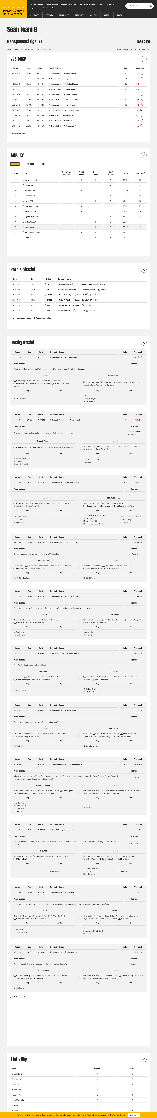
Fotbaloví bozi (70, 74)
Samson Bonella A (82, 287)
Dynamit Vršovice (57, 79)
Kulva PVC (69, 121)
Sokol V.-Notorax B (66, 297)
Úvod (9, 49)
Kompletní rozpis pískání (21, 305)
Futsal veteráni (48, 8)
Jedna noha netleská (67, 276)
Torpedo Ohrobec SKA (87, 271)
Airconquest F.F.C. (90, 276)
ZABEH (49, 281)
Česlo (83, 297)
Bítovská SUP (64, 281)
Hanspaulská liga (37, 4)
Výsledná (30, 160)
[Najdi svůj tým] (138, 6)
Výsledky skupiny (18, 133)
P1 (39, 74)
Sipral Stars (70, 105)
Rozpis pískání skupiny (44, 305)
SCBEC (41, 105)
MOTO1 (49, 271)
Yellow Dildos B (71, 94)
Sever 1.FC (63, 292)
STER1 (40, 110)
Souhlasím (133, 1115)
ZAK (48, 292)
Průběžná (15, 160)
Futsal (100, 4)
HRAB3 (41, 100)
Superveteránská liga (69, 4)
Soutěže (16, 49)
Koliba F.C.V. (81, 281)
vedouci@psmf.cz (143, 49)
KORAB (41, 126)
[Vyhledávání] (151, 6)
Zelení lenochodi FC (58, 110)
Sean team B (56, 74)
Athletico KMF (56, 89)
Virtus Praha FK (57, 100)
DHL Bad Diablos (71, 84)
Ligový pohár (35, 8)
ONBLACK (54, 115)
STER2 (41, 79)
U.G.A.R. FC (63, 287)
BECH (40, 84)
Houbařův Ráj (56, 126)
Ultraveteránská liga (87, 4)
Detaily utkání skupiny (20, 977)
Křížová (44, 160)
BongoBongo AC (65, 271)
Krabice (78, 292)
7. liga (37, 49)
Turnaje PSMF (110, 4)
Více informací (120, 1115)
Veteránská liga (52, 4)
